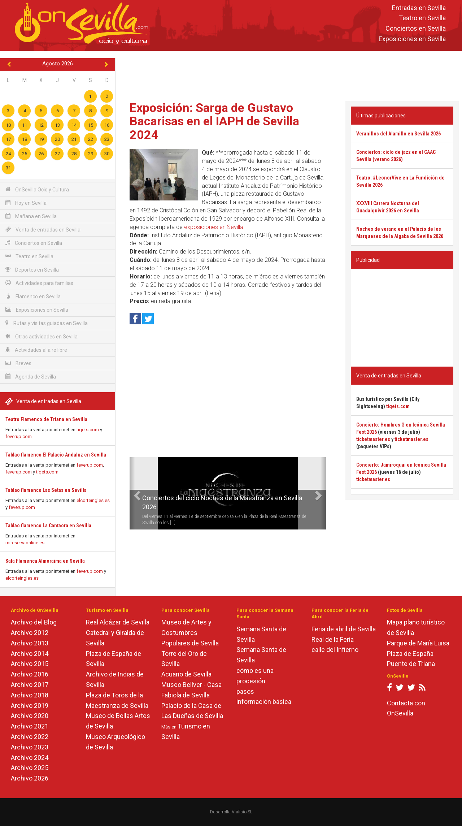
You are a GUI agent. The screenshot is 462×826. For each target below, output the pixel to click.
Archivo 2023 (29, 747)
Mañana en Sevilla (31, 216)
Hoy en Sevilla (26, 203)
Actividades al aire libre (36, 350)
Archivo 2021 (29, 726)
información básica (263, 701)
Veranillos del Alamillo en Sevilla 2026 (398, 134)
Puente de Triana (411, 663)
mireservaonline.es (24, 542)
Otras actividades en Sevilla (41, 336)
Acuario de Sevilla (186, 674)
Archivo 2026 (29, 778)
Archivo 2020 (29, 715)
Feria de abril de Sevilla (343, 629)
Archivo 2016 (29, 674)
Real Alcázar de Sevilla (117, 622)
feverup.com (18, 436)
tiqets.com (88, 429)
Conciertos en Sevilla (415, 29)
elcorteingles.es (93, 500)
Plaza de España (410, 653)
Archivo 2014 (29, 653)
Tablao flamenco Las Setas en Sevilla (46, 490)
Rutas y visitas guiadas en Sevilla (46, 323)
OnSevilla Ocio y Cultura (37, 189)
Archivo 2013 (29, 643)
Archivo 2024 (29, 757)
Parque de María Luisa (418, 643)
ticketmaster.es (373, 439)
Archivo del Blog (34, 622)
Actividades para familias (39, 283)
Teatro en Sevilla (422, 18)
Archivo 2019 (29, 705)
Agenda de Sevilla (30, 376)
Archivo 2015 (29, 663)
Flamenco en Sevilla (33, 296)
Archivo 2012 (29, 632)
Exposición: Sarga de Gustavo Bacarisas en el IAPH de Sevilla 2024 (214, 121)
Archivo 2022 (29, 736)
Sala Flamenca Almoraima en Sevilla (45, 561)
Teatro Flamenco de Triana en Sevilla (46, 419)
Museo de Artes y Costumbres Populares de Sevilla (190, 632)
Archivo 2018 (29, 695)
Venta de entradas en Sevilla (42, 229)
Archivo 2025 (29, 767)
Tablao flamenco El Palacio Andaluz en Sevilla (55, 455)
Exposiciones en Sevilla (412, 39)
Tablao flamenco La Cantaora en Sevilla (48, 525)
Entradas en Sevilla (419, 8)
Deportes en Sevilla (32, 270)
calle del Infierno (334, 649)
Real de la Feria (332, 639)
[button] (132, 493)
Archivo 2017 (29, 684)
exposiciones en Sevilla (213, 227)
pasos (245, 691)
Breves (18, 363)
